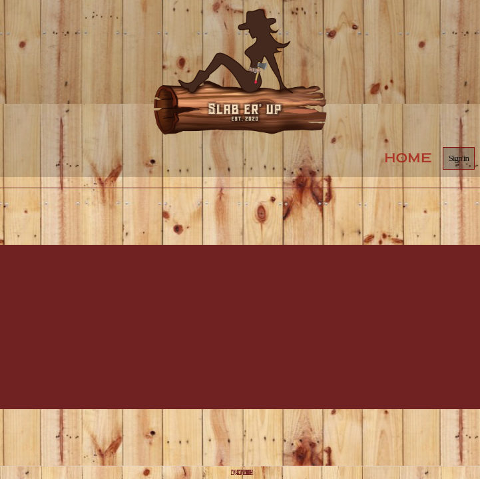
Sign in (459, 158)
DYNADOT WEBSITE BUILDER (240, 472)
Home (408, 158)
